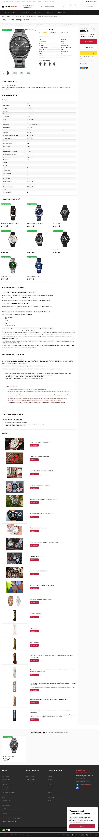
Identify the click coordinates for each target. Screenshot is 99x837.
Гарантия (45, 1)
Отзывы (50, 1)
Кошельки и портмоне (7, 803)
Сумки (3, 816)
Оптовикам (32, 1)
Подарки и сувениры (6, 806)
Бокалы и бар (5, 790)
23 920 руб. (39, 254)
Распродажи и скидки (30, 779)
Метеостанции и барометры (8, 792)
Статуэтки (4, 808)
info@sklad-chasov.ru (86, 776)
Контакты (39, 1)
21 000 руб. (65, 227)
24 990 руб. (39, 227)
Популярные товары (29, 777)
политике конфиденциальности (77, 822)
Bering (62, 41)
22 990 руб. (13, 254)
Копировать (92, 34)
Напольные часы (6, 777)
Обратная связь (7, 835)
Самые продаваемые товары (59, 732)
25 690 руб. (13, 280)
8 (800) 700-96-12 (28, 6)
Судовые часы (5, 814)
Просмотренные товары (39, 732)
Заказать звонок (27, 7)
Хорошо (82, 826)
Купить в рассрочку (88, 53)
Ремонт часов (51, 798)
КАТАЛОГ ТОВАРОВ (9, 12)
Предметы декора (6, 787)
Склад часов (85, 788)
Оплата (21, 1)
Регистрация (93, 1)
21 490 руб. (65, 254)
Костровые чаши (6, 800)
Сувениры (4, 811)
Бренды (49, 800)
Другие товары (65, 130)
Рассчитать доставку (86, 60)
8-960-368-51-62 (88, 781)
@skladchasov (87, 785)
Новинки (27, 774)
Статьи (26, 1)
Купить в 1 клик (88, 47)
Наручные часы (5, 774)
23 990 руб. (13, 227)
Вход (87, 1)
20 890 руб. (39, 280)
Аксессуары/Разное (6, 795)
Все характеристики (65, 36)
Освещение (4, 785)
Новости (10, 1)
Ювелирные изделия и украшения (9, 821)
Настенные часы (6, 779)
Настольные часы (6, 782)
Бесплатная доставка (30, 782)
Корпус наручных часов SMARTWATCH (11, 819)
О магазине (4, 1)
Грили (3, 798)
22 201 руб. (14, 760)
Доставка (16, 1)
